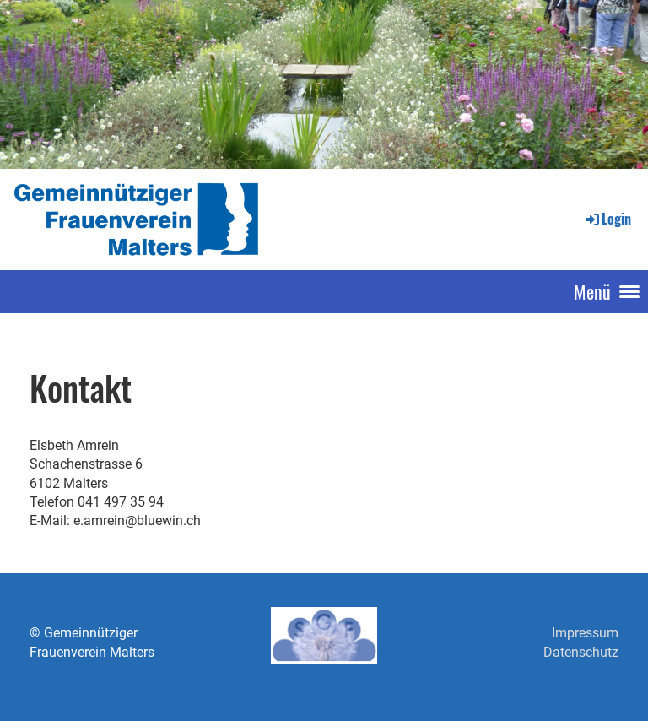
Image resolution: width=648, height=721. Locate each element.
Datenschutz (580, 652)
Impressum (585, 633)
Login (607, 219)
